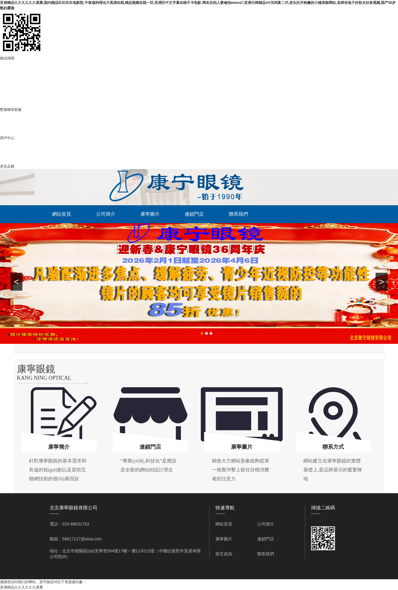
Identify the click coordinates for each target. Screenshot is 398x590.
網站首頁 (61, 214)
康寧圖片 (150, 214)
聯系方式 (333, 447)
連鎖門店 (194, 214)
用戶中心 (7, 138)
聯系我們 (238, 214)
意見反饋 (7, 166)
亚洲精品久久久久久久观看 (21, 587)
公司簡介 (105, 214)
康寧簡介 (59, 447)
